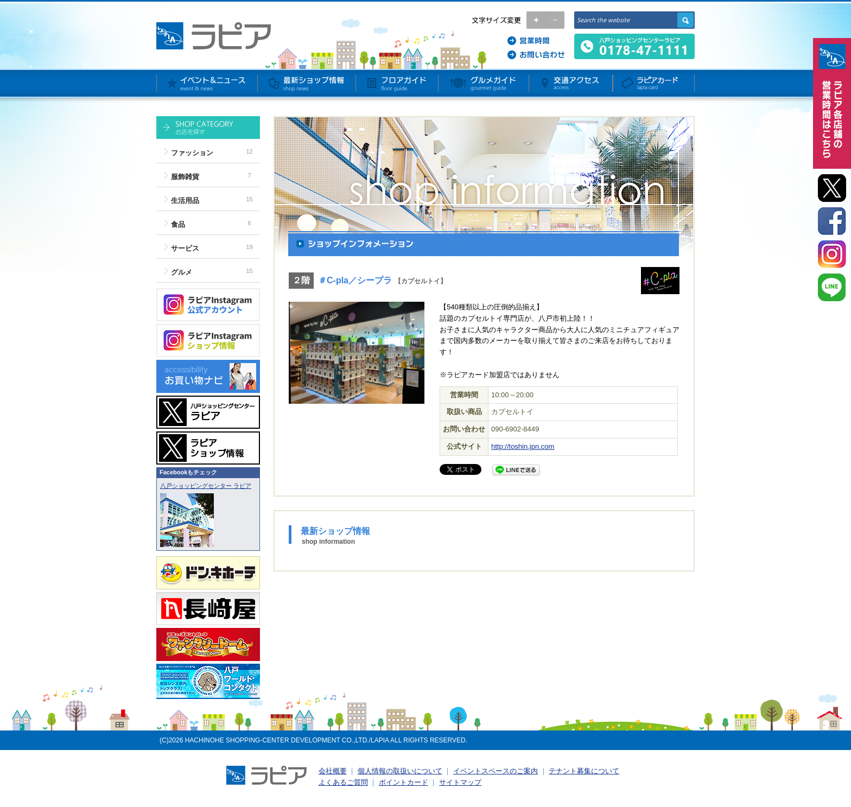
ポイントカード (403, 782)
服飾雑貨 (185, 177)
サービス (185, 248)
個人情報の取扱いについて (400, 771)
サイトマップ (460, 782)
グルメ (181, 272)
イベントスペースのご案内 (495, 771)
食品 (178, 224)
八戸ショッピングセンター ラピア (205, 485)
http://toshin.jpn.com (522, 446)
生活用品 (185, 200)
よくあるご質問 (343, 782)
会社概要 (333, 771)
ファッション (192, 153)
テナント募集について (584, 771)
